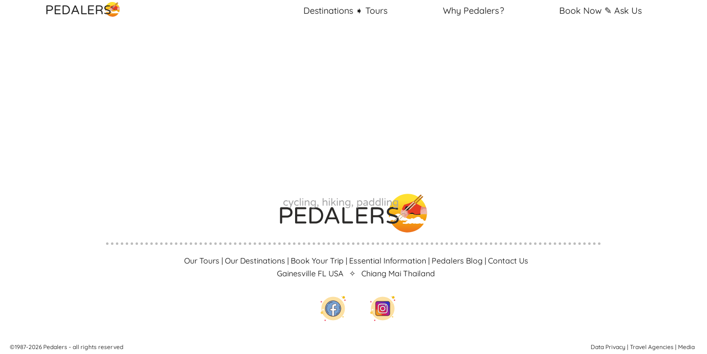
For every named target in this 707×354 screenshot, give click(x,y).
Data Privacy (608, 347)
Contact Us (508, 261)
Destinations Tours (345, 10)
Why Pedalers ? (473, 10)
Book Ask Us (600, 10)
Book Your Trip (317, 261)
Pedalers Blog (457, 261)
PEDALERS (88, 9)
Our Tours (201, 261)
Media (686, 347)
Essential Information (387, 261)
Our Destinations (255, 261)
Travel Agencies (652, 347)
